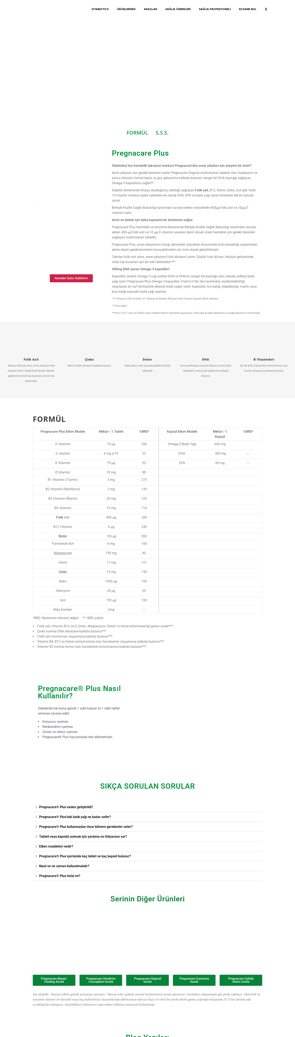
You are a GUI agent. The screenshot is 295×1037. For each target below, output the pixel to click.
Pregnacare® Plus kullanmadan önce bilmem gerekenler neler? (86, 827)
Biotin (63, 536)
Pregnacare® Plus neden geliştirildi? (66, 807)
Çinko (63, 572)
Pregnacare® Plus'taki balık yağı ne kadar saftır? (75, 817)
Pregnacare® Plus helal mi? (59, 876)
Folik (59, 517)
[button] (147, 807)
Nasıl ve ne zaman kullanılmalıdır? (64, 866)
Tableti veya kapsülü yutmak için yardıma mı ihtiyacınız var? (83, 836)
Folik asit (201, 190)
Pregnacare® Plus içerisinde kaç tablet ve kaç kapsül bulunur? (85, 856)
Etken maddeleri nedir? (56, 846)
